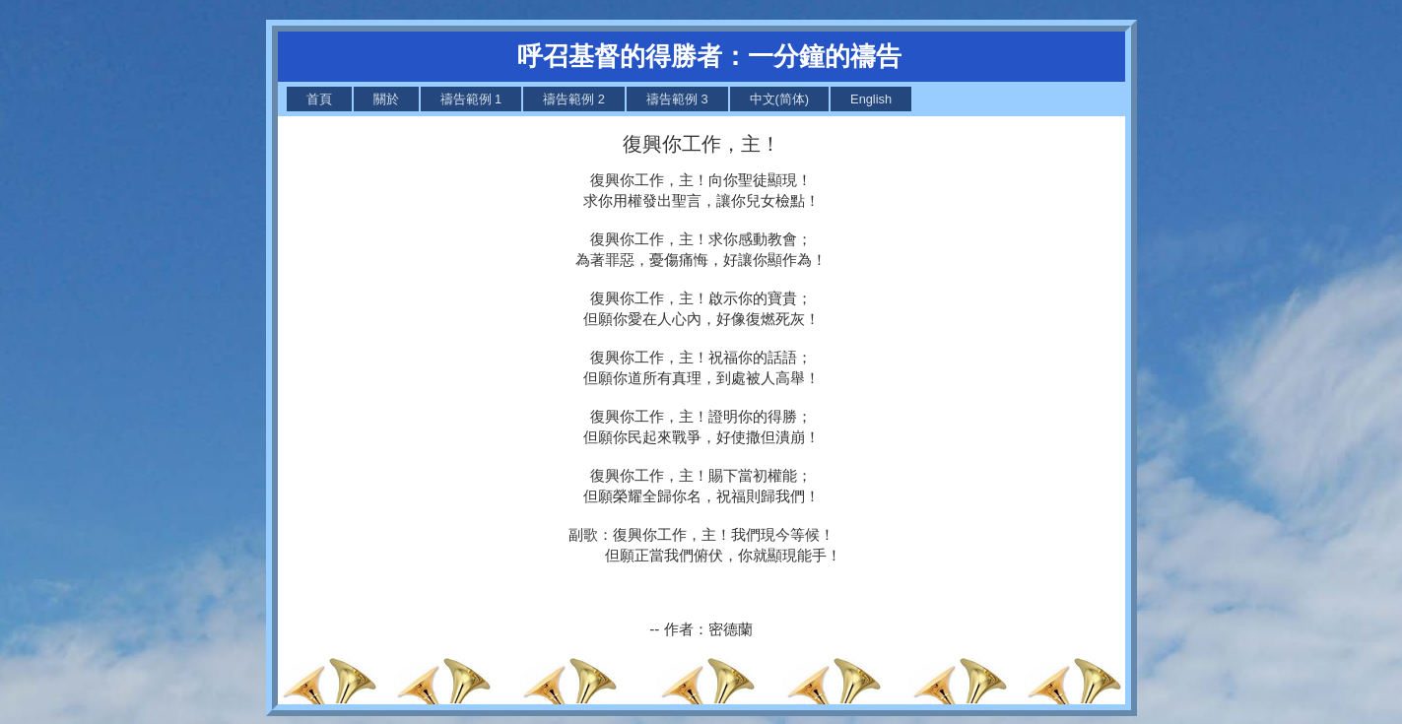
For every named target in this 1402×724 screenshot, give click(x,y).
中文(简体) (780, 99)
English (871, 99)
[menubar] (599, 99)
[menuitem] (319, 99)
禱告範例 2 (574, 99)
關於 (386, 99)
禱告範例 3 (677, 99)
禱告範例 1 (471, 99)
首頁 (319, 99)
